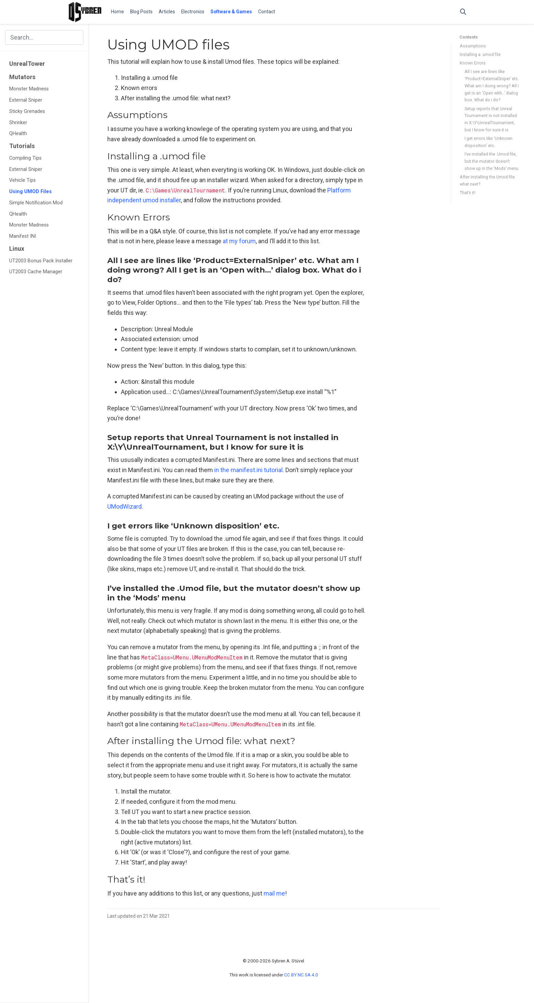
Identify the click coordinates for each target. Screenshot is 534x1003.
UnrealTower (27, 63)
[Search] (463, 12)
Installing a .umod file (480, 54)
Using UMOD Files (30, 191)
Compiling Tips (25, 158)
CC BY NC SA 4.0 (301, 974)
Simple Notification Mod (36, 203)
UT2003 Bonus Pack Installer (41, 261)
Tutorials (22, 145)
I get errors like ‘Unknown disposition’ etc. (489, 142)
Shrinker (18, 123)
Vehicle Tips (22, 180)
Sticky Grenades (27, 111)
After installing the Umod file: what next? (488, 180)
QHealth (18, 133)
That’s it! (467, 192)
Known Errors (473, 63)
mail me (274, 893)
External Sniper (25, 100)
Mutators (22, 77)
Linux (16, 248)
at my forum (239, 241)
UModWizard (124, 506)
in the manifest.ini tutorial (248, 470)
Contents (468, 37)
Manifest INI (22, 236)
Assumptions (473, 45)
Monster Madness (29, 89)
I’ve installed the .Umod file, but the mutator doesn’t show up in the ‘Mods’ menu (491, 161)
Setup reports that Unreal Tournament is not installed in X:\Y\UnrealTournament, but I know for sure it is (491, 119)
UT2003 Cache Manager (35, 272)
